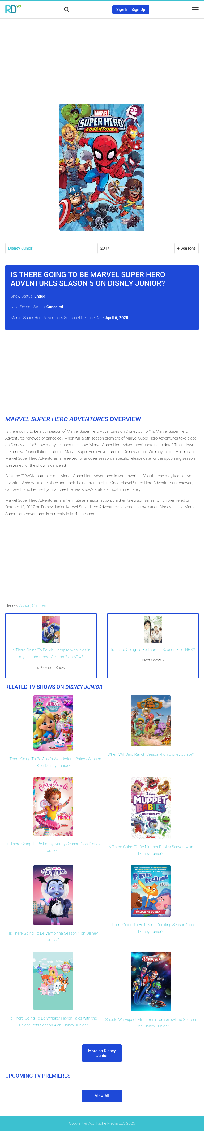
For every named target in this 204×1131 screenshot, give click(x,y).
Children (39, 605)
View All (102, 1096)
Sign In (122, 9)
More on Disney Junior (102, 1053)
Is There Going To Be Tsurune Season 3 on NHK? (153, 649)
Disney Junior (20, 248)
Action (24, 605)
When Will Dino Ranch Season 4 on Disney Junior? (150, 754)
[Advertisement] (102, 57)
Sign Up (138, 9)
